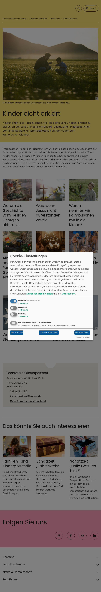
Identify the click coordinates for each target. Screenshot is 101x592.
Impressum (68, 293)
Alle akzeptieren (82, 332)
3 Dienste (23, 303)
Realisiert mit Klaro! (82, 337)
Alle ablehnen (17, 332)
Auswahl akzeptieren (49, 332)
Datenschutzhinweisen (39, 293)
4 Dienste (23, 316)
